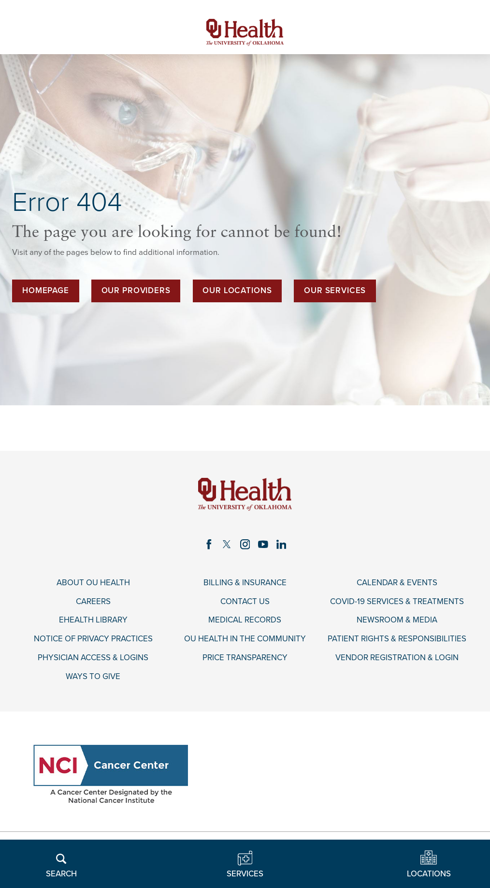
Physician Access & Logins (93, 658)
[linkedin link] (281, 544)
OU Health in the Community (245, 639)
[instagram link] (245, 544)
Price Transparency (245, 658)
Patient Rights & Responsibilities (397, 639)
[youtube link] (263, 544)
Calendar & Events (397, 583)
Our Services (335, 291)
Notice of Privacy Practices (93, 639)
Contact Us (245, 602)
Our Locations (237, 291)
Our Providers (136, 291)
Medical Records (244, 620)
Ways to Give (93, 676)
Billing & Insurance (245, 583)
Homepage (45, 291)
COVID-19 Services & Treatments (397, 602)
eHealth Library (93, 620)
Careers (93, 602)
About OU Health (93, 583)
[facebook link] (208, 544)
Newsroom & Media (397, 620)
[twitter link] (227, 544)
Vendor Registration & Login (397, 658)
